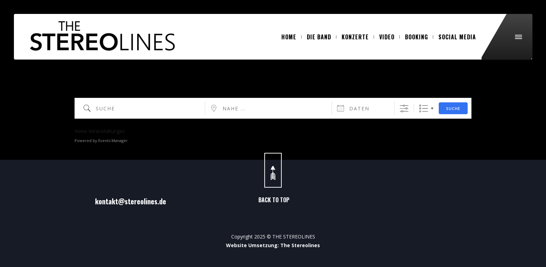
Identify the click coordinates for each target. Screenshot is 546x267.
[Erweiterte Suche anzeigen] (404, 108)
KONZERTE (358, 37)
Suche (453, 108)
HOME (291, 37)
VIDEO (389, 37)
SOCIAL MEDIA (457, 37)
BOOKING (419, 37)
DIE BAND (321, 37)
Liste (423, 108)
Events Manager (113, 140)
